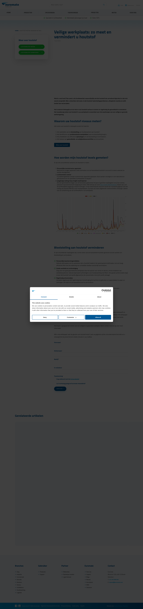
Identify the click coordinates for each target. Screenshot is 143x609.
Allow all (98, 317)
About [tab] (99, 297)
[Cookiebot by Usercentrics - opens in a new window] (103, 290)
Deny (45, 317)
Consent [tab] (44, 297)
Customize (71, 317)
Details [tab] (71, 297)
